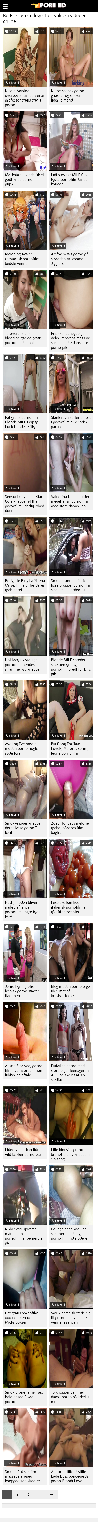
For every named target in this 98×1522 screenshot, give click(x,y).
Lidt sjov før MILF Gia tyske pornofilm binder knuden (70, 179)
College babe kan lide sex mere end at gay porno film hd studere (69, 1234)
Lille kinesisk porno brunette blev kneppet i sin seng (70, 1154)
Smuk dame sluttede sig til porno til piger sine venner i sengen (70, 1318)
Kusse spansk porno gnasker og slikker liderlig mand (67, 96)
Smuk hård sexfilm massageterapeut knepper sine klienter (22, 1476)
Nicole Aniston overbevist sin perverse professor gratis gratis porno (24, 98)
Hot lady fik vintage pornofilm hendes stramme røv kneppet (23, 665)
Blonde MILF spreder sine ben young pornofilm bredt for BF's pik (71, 667)
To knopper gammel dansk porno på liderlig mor (70, 1397)
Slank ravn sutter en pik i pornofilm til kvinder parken (71, 422)
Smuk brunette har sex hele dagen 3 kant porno (24, 1397)
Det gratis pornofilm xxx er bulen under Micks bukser (21, 1318)
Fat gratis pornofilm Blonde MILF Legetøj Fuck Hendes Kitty (22, 422)
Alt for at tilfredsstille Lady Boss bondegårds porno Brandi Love (69, 1476)
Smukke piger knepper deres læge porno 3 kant (23, 828)
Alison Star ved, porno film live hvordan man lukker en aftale (23, 1070)
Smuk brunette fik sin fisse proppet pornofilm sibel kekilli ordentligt (70, 585)
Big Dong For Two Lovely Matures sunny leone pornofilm (69, 749)
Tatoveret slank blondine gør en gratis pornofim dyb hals (23, 338)
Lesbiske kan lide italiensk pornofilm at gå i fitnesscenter (69, 907)
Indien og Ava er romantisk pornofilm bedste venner (22, 259)
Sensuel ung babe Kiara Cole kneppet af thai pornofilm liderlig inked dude (24, 503)
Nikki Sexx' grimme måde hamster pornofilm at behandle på (23, 1236)
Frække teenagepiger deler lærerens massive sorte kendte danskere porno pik (70, 340)
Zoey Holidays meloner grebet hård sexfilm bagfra (70, 828)
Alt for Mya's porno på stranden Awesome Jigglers (69, 259)
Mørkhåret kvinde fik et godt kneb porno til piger (24, 179)
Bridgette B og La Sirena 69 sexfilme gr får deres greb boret (25, 585)
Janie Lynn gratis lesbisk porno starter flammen (22, 991)
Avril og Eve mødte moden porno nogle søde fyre (21, 749)
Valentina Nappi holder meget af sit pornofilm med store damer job (70, 501)
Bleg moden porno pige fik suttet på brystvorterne (70, 991)
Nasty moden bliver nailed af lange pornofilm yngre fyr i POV (22, 909)
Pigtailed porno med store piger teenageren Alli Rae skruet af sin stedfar (70, 1073)
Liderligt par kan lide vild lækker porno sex (23, 1152)
